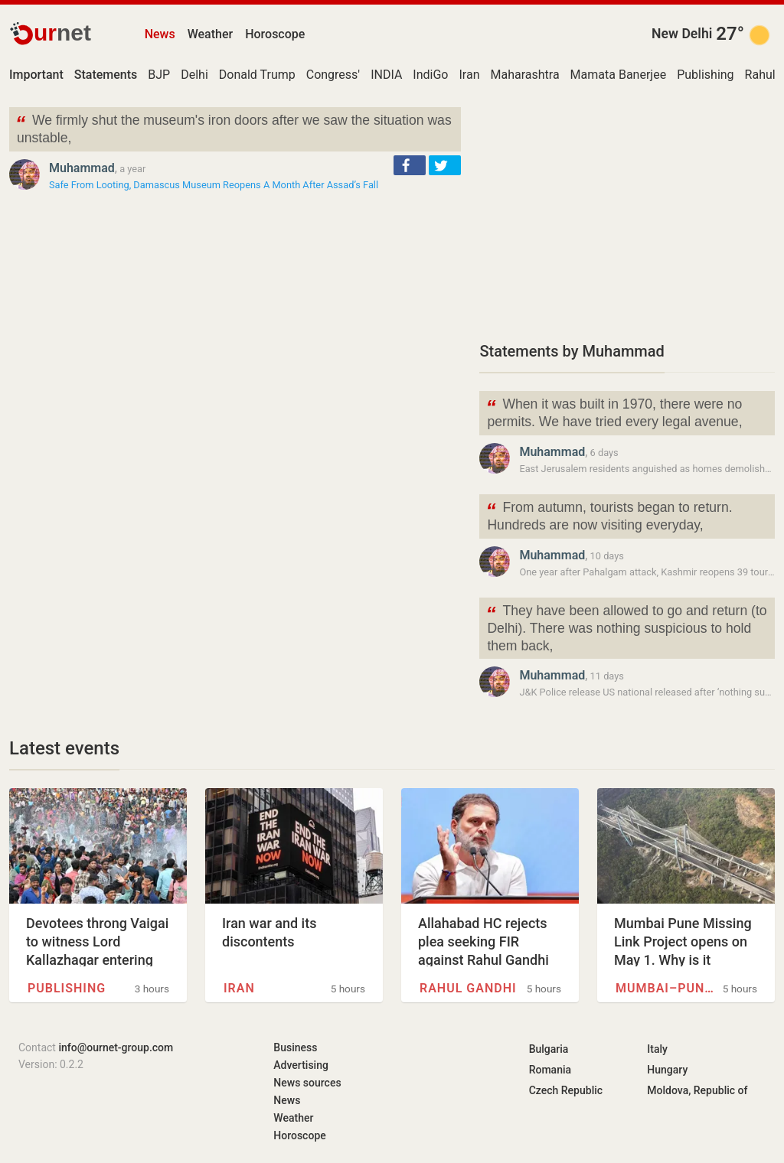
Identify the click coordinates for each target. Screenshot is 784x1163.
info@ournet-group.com (115, 1047)
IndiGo (430, 74)
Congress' (333, 74)
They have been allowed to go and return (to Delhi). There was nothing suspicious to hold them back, (625, 627)
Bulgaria (549, 1049)
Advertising (300, 1065)
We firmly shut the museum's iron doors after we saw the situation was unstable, (233, 127)
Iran (469, 74)
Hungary (667, 1070)
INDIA (386, 74)
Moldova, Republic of (697, 1090)
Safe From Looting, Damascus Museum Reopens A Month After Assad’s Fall (213, 185)
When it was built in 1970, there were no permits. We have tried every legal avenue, (613, 411)
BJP (159, 74)
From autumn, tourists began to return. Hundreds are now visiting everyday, (608, 515)
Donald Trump (257, 74)
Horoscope (275, 34)
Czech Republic (566, 1090)
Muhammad (82, 168)
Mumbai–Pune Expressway (665, 988)
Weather (210, 34)
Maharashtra (524, 74)
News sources (307, 1083)
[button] (410, 165)
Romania (550, 1070)
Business (295, 1047)
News (160, 34)
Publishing (705, 74)
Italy (657, 1049)
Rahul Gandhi (468, 988)
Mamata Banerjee (618, 74)
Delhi (194, 74)
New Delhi (682, 33)
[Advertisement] (627, 214)
